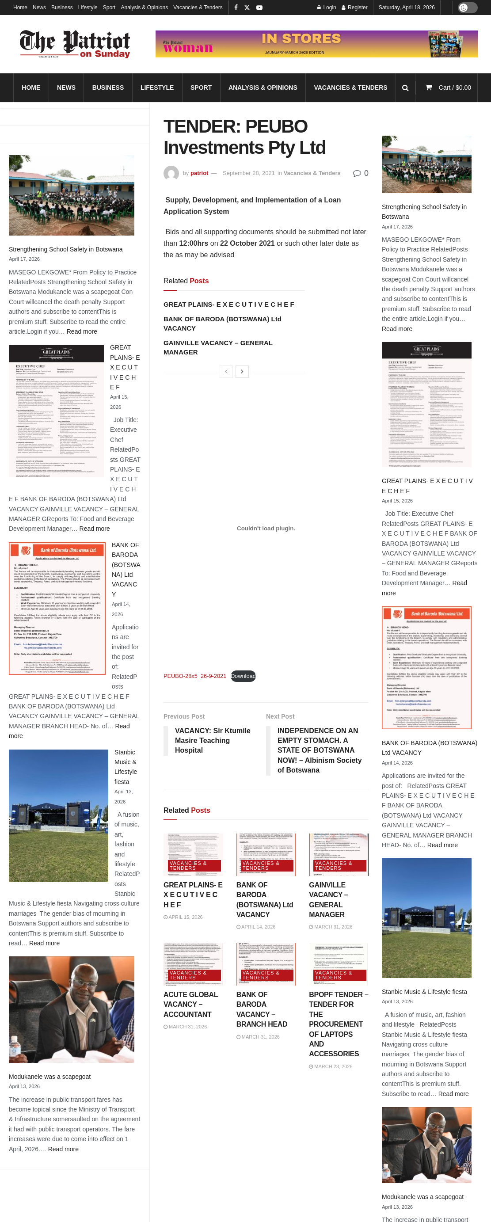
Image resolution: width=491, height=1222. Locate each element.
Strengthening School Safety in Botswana (66, 249)
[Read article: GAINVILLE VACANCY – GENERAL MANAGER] (339, 855)
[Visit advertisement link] (317, 43)
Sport (109, 7)
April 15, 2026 (183, 917)
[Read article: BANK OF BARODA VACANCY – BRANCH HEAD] (266, 964)
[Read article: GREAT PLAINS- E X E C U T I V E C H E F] (193, 855)
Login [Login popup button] (326, 7)
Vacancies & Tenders (198, 7)
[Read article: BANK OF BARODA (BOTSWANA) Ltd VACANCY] (266, 855)
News (39, 7)
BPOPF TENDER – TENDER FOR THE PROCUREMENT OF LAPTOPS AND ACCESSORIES (338, 1024)
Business (62, 7)
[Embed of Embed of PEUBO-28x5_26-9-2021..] (266, 528)
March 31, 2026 (330, 926)
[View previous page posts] (226, 371)
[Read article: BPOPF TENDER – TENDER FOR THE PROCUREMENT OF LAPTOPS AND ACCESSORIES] (339, 964)
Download (243, 676)
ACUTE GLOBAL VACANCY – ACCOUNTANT (191, 1004)
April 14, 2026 (256, 926)
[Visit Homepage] (75, 44)
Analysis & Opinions (144, 7)
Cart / (455, 87)
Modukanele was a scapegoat (50, 1076)
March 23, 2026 (330, 1066)
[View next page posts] (242, 371)
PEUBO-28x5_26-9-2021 (195, 676)
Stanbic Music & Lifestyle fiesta (424, 991)
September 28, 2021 (249, 173)
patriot (199, 173)
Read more (82, 331)
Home (20, 7)
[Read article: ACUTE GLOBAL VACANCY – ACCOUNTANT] (193, 964)
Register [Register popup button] (355, 7)
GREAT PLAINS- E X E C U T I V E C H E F (125, 367)
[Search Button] (405, 87)
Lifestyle (88, 7)
